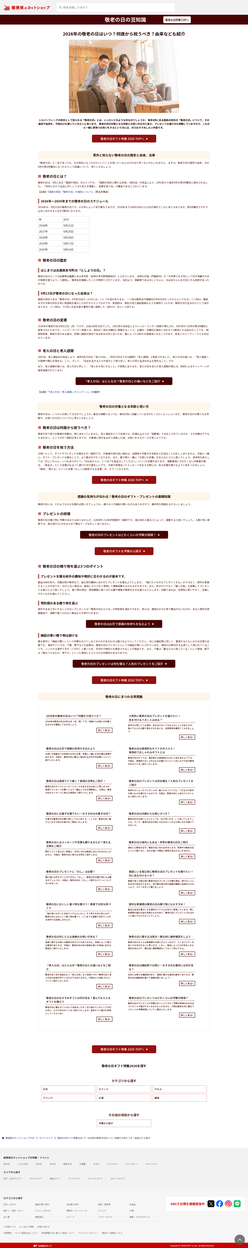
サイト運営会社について (26, 1232)
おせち (96, 1163)
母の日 (6, 1163)
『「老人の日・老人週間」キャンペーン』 (69, 392)
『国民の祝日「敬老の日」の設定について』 (71, 191)
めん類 (6, 1216)
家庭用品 (39, 1216)
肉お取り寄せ (72, 1204)
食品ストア (55, 1178)
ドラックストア (95, 1178)
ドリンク (48, 1098)
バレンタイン (131, 1163)
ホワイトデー (152, 1163)
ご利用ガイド (9, 1226)
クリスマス (112, 1163)
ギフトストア (36, 1178)
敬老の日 (67, 1163)
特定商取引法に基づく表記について (57, 1232)
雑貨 (156, 1098)
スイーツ (103, 1089)
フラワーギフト (105, 1216)
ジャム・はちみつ (43, 1210)
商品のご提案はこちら (112, 1232)
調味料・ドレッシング (76, 1210)
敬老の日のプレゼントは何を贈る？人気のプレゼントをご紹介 (122, 664)
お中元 (52, 1163)
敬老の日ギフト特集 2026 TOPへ (122, 138)
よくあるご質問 (26, 1226)
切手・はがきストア (12, 1178)
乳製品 (133, 1204)
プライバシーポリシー (88, 1232)
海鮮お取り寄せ (42, 1204)
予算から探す (106, 1123)
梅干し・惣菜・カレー (13, 1210)
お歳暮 (82, 1163)
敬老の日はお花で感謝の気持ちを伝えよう (122, 624)
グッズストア (74, 1178)
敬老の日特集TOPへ (177, 19)
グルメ (158, 1089)
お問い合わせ (43, 1226)
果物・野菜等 (104, 1204)
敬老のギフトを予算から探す (122, 551)
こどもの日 (22, 1163)
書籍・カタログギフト (140, 1216)
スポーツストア (117, 1178)
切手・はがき (9, 1204)
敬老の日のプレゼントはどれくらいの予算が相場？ (122, 535)
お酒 (101, 1098)
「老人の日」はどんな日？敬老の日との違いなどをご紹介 (122, 381)
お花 (45, 1089)
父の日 (38, 1163)
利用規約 (7, 1232)
